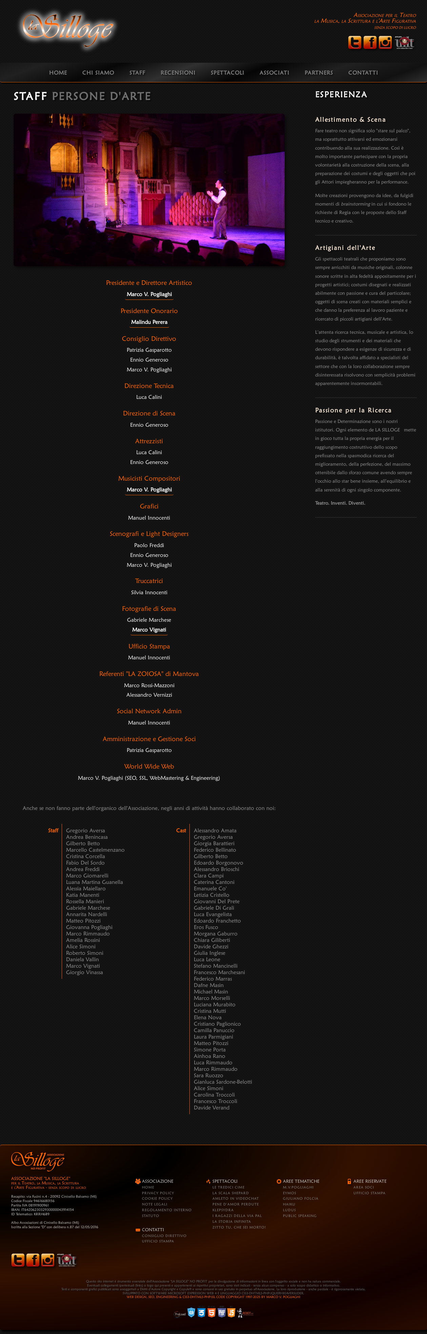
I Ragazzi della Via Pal (237, 1216)
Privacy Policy (158, 1193)
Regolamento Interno (167, 1210)
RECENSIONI (178, 73)
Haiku (289, 1204)
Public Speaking (300, 1216)
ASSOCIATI (274, 73)
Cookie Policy (157, 1198)
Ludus (289, 1210)
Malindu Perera (149, 322)
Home (148, 1187)
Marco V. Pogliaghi (149, 294)
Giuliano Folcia (301, 1198)
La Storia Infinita (231, 1221)
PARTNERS (319, 73)
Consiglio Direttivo (164, 1236)
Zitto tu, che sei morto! (239, 1227)
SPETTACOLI (227, 73)
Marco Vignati (149, 629)
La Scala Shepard (230, 1193)
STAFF (137, 73)
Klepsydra (223, 1210)
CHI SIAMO (98, 73)
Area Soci (363, 1187)
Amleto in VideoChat (235, 1198)
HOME (58, 73)
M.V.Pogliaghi (298, 1187)
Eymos (289, 1193)
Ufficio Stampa (158, 1241)
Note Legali (154, 1204)
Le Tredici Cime (228, 1187)
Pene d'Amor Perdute (235, 1204)
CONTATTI (363, 73)
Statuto (150, 1216)
